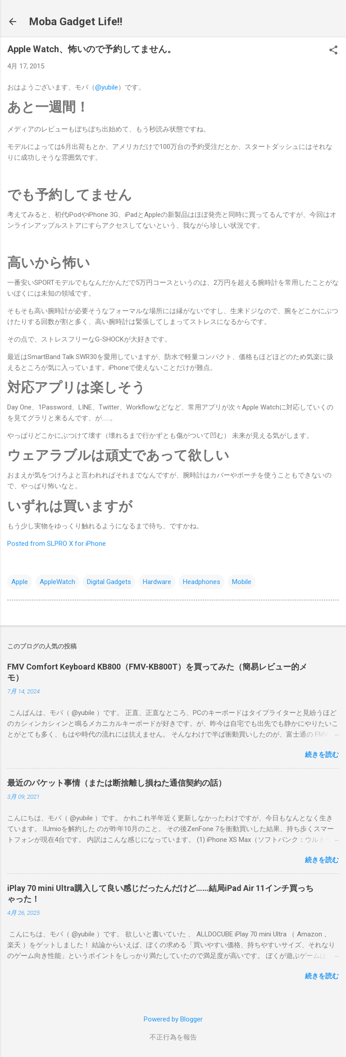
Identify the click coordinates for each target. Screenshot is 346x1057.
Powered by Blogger (173, 1019)
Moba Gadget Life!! (76, 21)
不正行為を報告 (173, 1037)
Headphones (201, 582)
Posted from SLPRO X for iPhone (56, 544)
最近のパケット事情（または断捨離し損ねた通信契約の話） (116, 782)
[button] (333, 51)
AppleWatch (57, 582)
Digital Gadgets (109, 582)
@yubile (106, 87)
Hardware (157, 582)
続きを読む (322, 755)
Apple (19, 582)
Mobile (241, 582)
